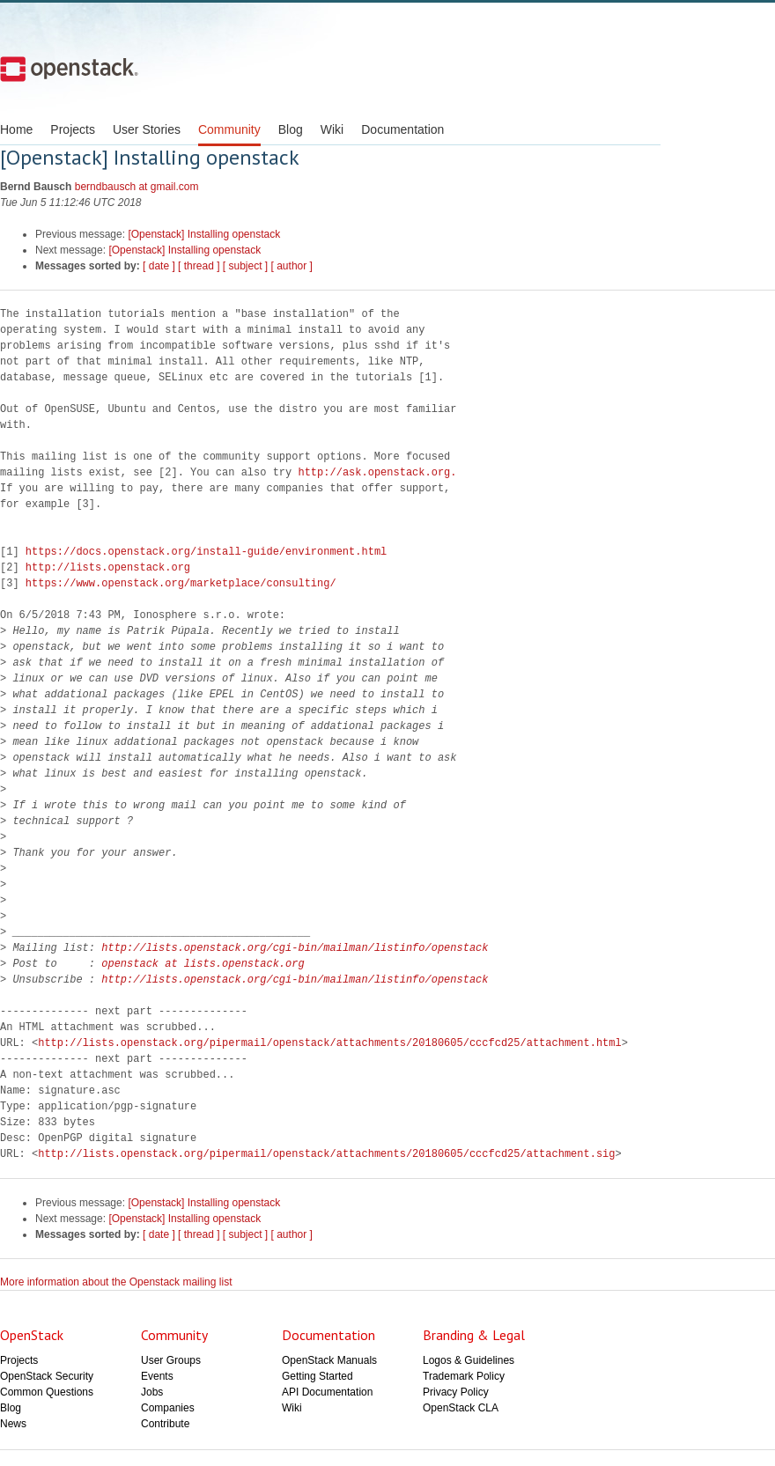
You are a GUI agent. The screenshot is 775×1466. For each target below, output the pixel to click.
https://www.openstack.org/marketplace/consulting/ (181, 583)
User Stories (147, 129)
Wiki (332, 129)
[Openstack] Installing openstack (204, 234)
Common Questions (46, 1392)
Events (157, 1376)
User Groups (171, 1360)
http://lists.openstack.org (108, 567)
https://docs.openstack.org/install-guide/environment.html (206, 551)
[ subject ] (245, 266)
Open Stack (69, 68)
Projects (72, 129)
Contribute (165, 1424)
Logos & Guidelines (468, 1360)
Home (16, 129)
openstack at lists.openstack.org (202, 963)
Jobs (152, 1392)
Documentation (402, 129)
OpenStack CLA (460, 1408)
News (13, 1424)
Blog (290, 129)
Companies (168, 1408)
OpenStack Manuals (329, 1360)
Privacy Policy (456, 1392)
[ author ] (292, 266)
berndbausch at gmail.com (137, 186)
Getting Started (317, 1376)
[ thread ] (198, 266)
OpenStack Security (46, 1376)
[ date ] (159, 266)
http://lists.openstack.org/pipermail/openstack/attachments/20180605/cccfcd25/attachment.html (329, 1042)
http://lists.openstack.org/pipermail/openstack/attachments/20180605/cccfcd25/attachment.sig (326, 1153)
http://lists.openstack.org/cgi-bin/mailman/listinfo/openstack (294, 947)
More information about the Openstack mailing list (116, 1282)
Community (229, 129)
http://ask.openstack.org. (377, 472)
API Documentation (327, 1392)
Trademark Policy (464, 1376)
